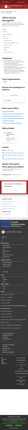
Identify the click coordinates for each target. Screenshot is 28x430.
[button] (14, 428)
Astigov (21, 378)
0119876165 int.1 (10, 150)
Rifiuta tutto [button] (18, 425)
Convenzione (22, 380)
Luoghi (4, 286)
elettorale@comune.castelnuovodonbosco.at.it (14, 155)
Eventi (4, 288)
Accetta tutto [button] (9, 425)
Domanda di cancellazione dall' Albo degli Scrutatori (13, 113)
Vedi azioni (5, 32)
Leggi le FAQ (5, 337)
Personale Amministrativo (8, 254)
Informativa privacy (6, 348)
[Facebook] (3, 240)
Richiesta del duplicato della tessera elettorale (12, 123)
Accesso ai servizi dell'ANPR (8, 111)
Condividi (5, 29)
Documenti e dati (6, 256)
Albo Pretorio (5, 346)
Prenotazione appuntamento (8, 333)
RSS (2, 358)
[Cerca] (25, 6)
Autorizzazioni (5, 271)
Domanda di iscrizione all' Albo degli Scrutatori (12, 116)
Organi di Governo (6, 245)
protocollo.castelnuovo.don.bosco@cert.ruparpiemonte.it (13, 159)
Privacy (2, 360)
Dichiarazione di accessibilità (8, 352)
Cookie (2, 362)
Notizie (4, 277)
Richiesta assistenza (7, 339)
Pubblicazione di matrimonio (8, 120)
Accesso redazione (21, 384)
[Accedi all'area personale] (20, 2)
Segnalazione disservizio (7, 335)
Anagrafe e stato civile (7, 262)
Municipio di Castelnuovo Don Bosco (10, 134)
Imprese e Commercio (7, 264)
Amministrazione (8, 11)
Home (2, 11)
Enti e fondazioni (6, 251)
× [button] (26, 416)
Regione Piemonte (5, 2)
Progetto (18, 380)
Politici (4, 253)
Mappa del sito (4, 363)
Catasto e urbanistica (7, 266)
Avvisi (4, 281)
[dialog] (14, 422)
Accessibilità (3, 359)
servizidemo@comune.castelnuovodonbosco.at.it (14, 152)
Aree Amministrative (7, 247)
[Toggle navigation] (2, 6)
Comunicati (5, 279)
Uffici (15, 11)
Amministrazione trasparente (8, 344)
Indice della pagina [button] (7, 34)
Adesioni (21, 381)
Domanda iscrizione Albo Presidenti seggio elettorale (13, 118)
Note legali (5, 350)
